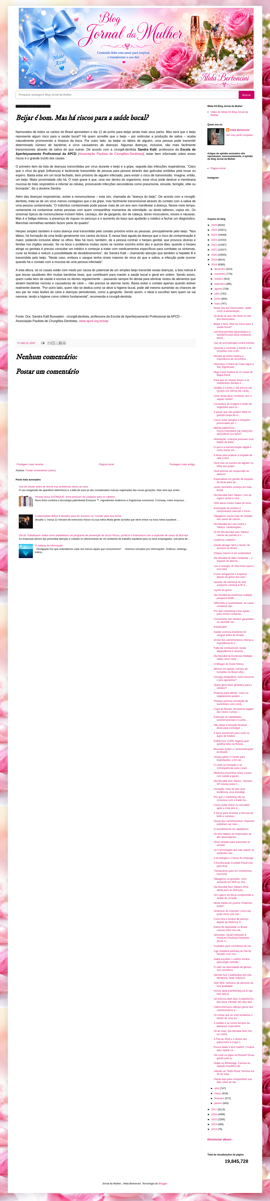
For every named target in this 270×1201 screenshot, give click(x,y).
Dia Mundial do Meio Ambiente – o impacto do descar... (233, 560)
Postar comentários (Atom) (41, 470)
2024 (214, 234)
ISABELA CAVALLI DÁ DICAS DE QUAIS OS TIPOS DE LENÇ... (233, 389)
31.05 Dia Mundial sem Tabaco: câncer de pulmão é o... (231, 533)
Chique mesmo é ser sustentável (232, 553)
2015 (214, 1119)
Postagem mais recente (30, 464)
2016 (214, 1114)
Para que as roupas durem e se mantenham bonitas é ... (231, 382)
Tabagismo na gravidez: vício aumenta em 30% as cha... (230, 880)
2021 (214, 249)
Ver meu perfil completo (239, 135)
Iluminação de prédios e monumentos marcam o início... (233, 510)
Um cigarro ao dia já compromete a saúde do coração (233, 896)
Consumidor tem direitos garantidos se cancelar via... (234, 621)
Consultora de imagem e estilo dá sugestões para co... (233, 405)
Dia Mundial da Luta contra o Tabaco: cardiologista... (230, 525)
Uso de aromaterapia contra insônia (234, 342)
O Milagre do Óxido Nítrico (229, 663)
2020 (214, 254)
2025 (214, 229)
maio (217, 303)
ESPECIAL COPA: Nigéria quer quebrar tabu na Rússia (231, 743)
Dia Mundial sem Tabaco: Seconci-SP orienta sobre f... (233, 782)
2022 (214, 244)
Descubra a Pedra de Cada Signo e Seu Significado (234, 366)
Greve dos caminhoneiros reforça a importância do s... (233, 641)
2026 (214, 225)
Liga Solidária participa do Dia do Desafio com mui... (232, 953)
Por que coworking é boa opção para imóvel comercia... (231, 612)
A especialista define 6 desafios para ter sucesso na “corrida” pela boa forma (78, 515)
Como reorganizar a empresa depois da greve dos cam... (230, 576)
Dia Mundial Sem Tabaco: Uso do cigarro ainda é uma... (232, 497)
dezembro (220, 268)
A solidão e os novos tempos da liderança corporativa (232, 1024)
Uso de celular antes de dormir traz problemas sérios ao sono (53, 486)
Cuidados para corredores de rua (232, 945)
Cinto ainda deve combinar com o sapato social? (233, 397)
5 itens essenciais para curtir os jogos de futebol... (231, 735)
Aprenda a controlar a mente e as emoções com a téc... (232, 349)
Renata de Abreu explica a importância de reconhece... (231, 358)
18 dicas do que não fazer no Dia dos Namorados (232, 317)
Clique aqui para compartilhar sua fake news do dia (233, 1081)
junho (217, 298)
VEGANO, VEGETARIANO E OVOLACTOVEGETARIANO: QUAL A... (232, 938)
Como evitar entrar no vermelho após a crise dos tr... (231, 806)
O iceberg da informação (49, 545)
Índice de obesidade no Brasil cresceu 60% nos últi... (230, 928)
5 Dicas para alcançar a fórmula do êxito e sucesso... (233, 814)
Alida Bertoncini (240, 129)
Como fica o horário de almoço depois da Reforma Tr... (231, 920)
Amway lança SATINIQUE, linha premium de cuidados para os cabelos (75, 496)
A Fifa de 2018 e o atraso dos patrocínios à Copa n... (230, 1041)
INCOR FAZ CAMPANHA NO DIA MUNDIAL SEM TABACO (232, 977)
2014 (214, 1124)
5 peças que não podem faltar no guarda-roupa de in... (232, 413)
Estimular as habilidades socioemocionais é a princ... (231, 718)
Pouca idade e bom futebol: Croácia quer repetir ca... (234, 1049)
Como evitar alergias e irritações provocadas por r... (232, 421)
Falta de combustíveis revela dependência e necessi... (230, 649)
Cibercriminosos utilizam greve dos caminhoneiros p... (233, 1008)
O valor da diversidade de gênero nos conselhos (232, 969)
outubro (219, 278)
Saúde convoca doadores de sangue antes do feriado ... (230, 633)
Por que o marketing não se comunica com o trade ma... (231, 798)
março (218, 1093)
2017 (214, 1109)
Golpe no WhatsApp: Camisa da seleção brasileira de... (232, 1065)
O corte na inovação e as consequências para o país (230, 766)
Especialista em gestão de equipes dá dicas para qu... (233, 481)
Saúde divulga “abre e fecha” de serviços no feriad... (232, 547)
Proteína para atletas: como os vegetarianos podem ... (231, 694)
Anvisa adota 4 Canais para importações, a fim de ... (229, 758)
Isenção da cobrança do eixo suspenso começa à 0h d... (230, 584)
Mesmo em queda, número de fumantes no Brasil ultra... (231, 670)
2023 (214, 239)
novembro (220, 273)
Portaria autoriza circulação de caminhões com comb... (231, 702)
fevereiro (219, 1098)
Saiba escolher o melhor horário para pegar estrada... (232, 961)
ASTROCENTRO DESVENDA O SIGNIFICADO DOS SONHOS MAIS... (232, 334)
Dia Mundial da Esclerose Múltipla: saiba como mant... (233, 657)
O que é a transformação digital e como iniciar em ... (232, 449)
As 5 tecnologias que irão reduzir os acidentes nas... (234, 851)
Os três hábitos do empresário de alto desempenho (232, 835)
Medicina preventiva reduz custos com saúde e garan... (232, 774)
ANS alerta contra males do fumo (232, 503)
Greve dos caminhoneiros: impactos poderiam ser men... (234, 823)
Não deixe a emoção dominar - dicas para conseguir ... (231, 726)
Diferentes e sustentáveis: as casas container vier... (234, 604)
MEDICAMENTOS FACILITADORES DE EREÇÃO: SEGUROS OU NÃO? (233, 430)
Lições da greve (223, 590)
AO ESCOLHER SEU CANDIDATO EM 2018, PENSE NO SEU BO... (234, 1000)
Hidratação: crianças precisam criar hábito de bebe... (234, 441)
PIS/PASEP (220, 627)
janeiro (218, 1103)
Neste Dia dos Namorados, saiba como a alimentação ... (232, 309)
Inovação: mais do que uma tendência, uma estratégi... (230, 790)
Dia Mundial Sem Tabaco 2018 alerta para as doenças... (231, 888)
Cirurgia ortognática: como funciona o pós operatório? (234, 678)
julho (217, 293)
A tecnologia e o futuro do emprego (233, 857)
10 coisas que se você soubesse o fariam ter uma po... (233, 1016)
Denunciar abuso (219, 1139)
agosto (218, 288)
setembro (220, 283)
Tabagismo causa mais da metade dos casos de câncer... (233, 517)
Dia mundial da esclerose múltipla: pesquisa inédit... (233, 596)
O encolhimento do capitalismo (231, 829)
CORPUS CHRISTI (224, 540)
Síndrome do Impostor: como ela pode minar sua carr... (232, 912)
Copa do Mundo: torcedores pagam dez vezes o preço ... (234, 710)
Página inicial (106, 464)
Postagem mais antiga (182, 464)
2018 (214, 264)
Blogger (162, 1183)
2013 (214, 1129)
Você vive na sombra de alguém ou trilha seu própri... (233, 464)
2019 (214, 259)
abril (217, 1088)
